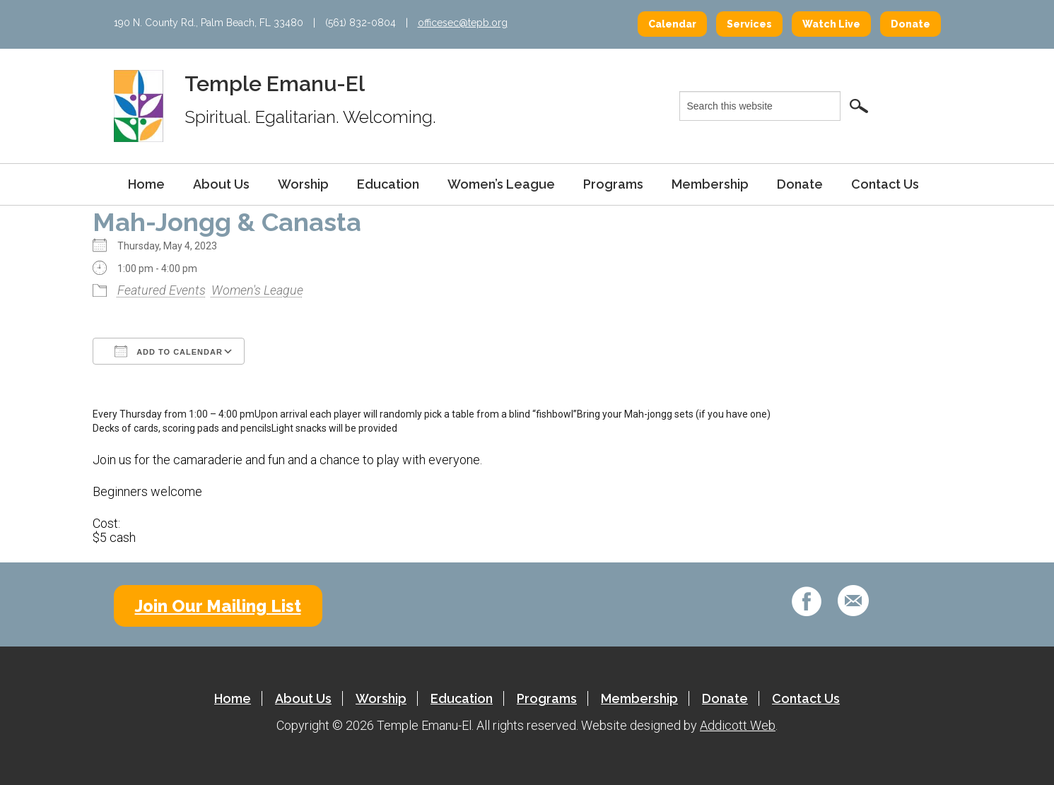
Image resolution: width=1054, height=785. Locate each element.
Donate (910, 24)
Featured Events (161, 290)
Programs (613, 184)
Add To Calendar (169, 351)
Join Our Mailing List (218, 606)
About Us (221, 184)
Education (388, 184)
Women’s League (501, 184)
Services (749, 24)
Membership (710, 184)
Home (146, 184)
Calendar (672, 24)
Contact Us (885, 184)
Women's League (257, 290)
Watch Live (831, 24)
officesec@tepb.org (463, 22)
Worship (303, 184)
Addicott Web (737, 725)
